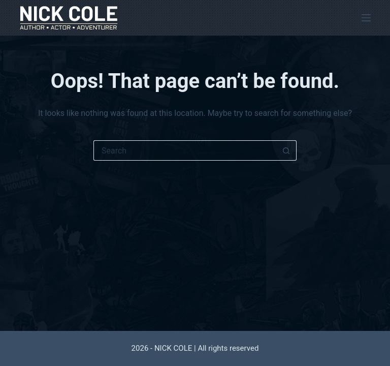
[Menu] (366, 17)
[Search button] (286, 150)
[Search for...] (184, 150)
